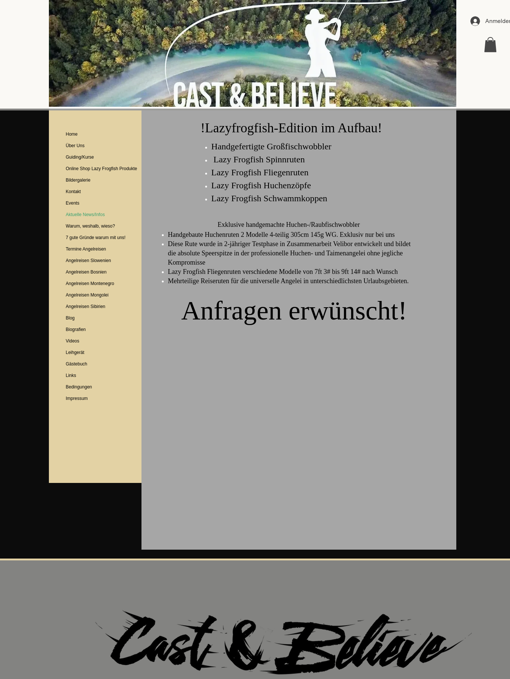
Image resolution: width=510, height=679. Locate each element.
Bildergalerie (78, 180)
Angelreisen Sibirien (86, 306)
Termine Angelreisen (86, 249)
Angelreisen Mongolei (87, 295)
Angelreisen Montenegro (90, 283)
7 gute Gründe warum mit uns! (96, 237)
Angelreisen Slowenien (88, 260)
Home (72, 134)
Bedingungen (79, 387)
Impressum (77, 398)
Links (71, 375)
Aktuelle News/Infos (85, 214)
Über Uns (75, 145)
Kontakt (73, 191)
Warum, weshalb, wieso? (90, 226)
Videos (72, 341)
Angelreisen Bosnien (86, 272)
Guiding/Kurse (80, 157)
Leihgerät (75, 352)
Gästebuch (76, 364)
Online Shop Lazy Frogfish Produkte (101, 168)
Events (73, 203)
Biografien (76, 329)
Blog (70, 318)
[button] (490, 44)
